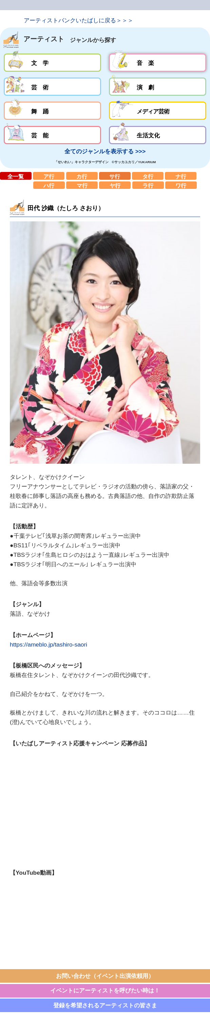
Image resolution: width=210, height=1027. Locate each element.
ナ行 (180, 176)
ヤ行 (115, 185)
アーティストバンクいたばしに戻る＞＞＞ (78, 20)
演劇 (157, 87)
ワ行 (181, 185)
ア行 (48, 176)
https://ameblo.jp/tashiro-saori (48, 644)
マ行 (82, 185)
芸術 (52, 87)
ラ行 (148, 185)
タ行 (148, 176)
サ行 (115, 176)
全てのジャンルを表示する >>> (105, 151)
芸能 (52, 135)
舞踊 (52, 111)
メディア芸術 (157, 111)
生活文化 (157, 135)
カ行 (82, 176)
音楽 (157, 62)
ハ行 (49, 185)
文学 (52, 62)
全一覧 (16, 176)
